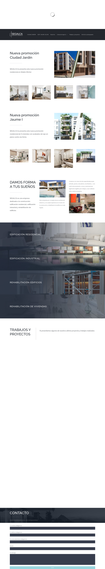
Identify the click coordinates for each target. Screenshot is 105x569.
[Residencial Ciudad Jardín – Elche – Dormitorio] (41, 86)
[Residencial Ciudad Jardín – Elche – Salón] (19, 86)
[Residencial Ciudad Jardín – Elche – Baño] (85, 86)
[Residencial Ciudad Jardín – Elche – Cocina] (63, 86)
